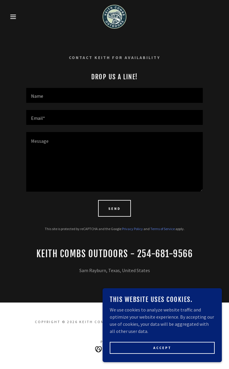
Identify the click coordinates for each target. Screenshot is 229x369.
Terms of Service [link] (162, 229)
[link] (114, 17)
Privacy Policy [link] (132, 229)
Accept (162, 347)
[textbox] (114, 95)
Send (114, 208)
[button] (11, 17)
